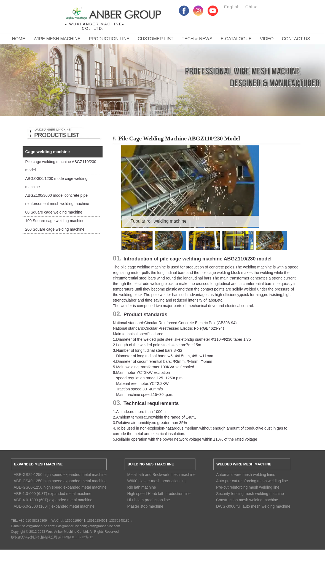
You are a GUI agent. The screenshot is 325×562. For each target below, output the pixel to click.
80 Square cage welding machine (53, 212)
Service (162, 74)
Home (18, 38)
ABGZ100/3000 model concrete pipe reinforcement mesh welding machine (57, 199)
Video (267, 38)
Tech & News (197, 38)
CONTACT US (296, 38)
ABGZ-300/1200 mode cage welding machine (56, 182)
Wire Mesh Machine (57, 38)
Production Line (109, 38)
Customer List (156, 38)
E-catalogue (236, 38)
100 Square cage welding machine (55, 221)
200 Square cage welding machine (55, 229)
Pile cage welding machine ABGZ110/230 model (60, 165)
